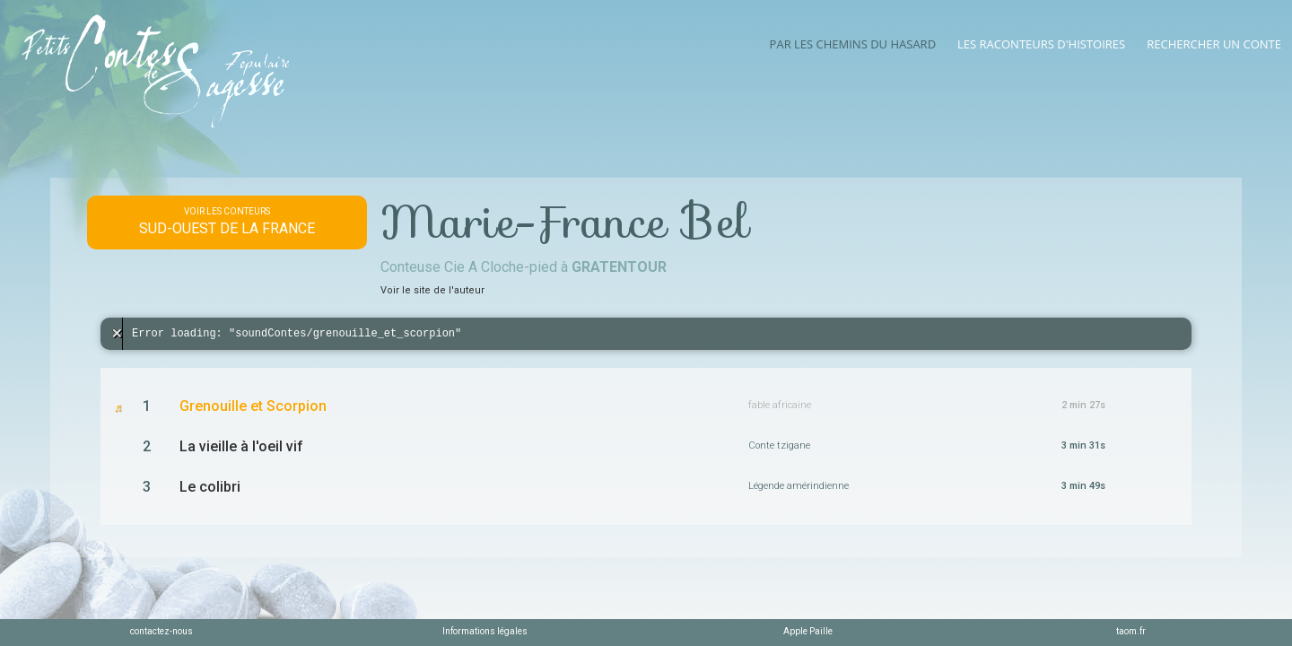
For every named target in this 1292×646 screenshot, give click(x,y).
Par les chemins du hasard (853, 44)
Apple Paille (808, 631)
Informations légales (485, 631)
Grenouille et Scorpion (253, 406)
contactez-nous (161, 631)
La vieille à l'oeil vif (241, 446)
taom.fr (1131, 631)
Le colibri (209, 486)
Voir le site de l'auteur (432, 290)
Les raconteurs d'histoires (1041, 44)
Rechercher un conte (1214, 44)
